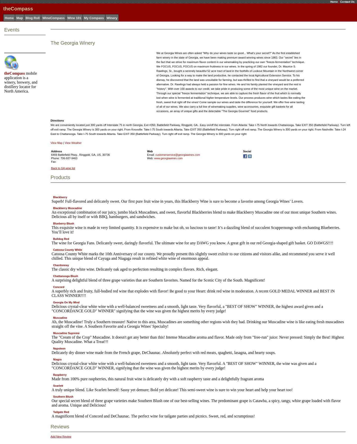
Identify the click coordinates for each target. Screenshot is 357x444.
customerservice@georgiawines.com (177, 154)
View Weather (73, 142)
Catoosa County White (67, 249)
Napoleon (59, 348)
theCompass (14, 73)
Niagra (57, 359)
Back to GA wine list (63, 168)
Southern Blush (63, 396)
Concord (58, 286)
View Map (56, 142)
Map (19, 18)
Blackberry (60, 197)
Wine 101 (74, 18)
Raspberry (59, 374)
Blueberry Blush (63, 223)
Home (334, 1)
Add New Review (61, 436)
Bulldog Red (61, 238)
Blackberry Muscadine (67, 208)
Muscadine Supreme (66, 333)
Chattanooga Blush (65, 276)
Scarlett (58, 385)
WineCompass (53, 18)
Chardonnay (61, 265)
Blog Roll (33, 18)
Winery (112, 18)
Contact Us (347, 1)
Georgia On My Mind (66, 302)
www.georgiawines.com (168, 158)
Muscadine (60, 317)
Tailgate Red (61, 412)
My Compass (94, 18)
